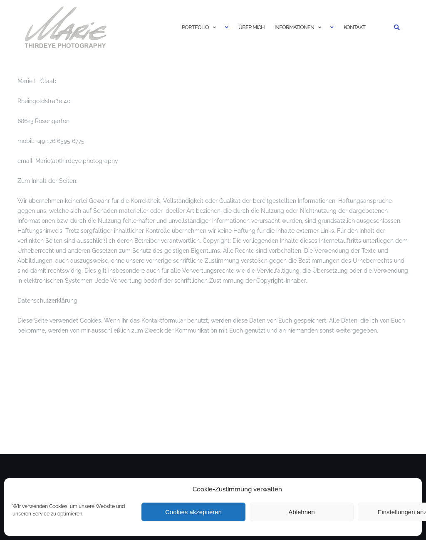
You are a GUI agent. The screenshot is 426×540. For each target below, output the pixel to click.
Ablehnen (301, 511)
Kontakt (354, 27)
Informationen (294, 27)
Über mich (251, 27)
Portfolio (195, 27)
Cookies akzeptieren (193, 511)
